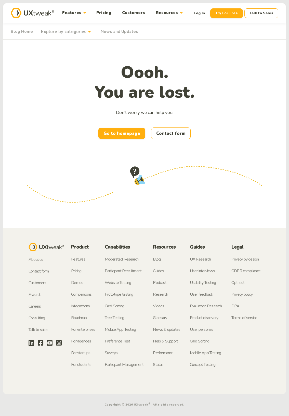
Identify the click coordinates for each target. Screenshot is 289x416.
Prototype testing (119, 294)
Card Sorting (114, 306)
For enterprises (83, 329)
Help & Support (165, 341)
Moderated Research (122, 259)
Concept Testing (202, 364)
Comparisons (81, 294)
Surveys (111, 353)
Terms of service (244, 318)
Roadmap (79, 318)
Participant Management (124, 364)
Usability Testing (203, 282)
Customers (133, 13)
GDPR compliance (245, 271)
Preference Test (117, 341)
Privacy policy (242, 294)
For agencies (81, 341)
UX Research (200, 259)
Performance (163, 353)
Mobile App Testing (120, 329)
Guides (158, 271)
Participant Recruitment (123, 271)
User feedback (201, 294)
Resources (170, 12)
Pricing (103, 13)
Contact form (171, 133)
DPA (235, 306)
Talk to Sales (261, 13)
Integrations (80, 306)
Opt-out (237, 282)
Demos (77, 282)
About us (36, 259)
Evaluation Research (206, 306)
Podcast (159, 282)
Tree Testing (114, 318)
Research (160, 294)
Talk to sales (38, 330)
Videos (158, 306)
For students (81, 364)
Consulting (37, 318)
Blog (157, 259)
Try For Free (226, 13)
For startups (80, 353)
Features (75, 12)
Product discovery (204, 318)
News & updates (166, 329)
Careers (35, 306)
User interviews (202, 271)
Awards (35, 294)
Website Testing (118, 282)
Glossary (160, 318)
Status (158, 364)
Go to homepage (121, 133)
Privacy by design (245, 259)
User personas (201, 329)
